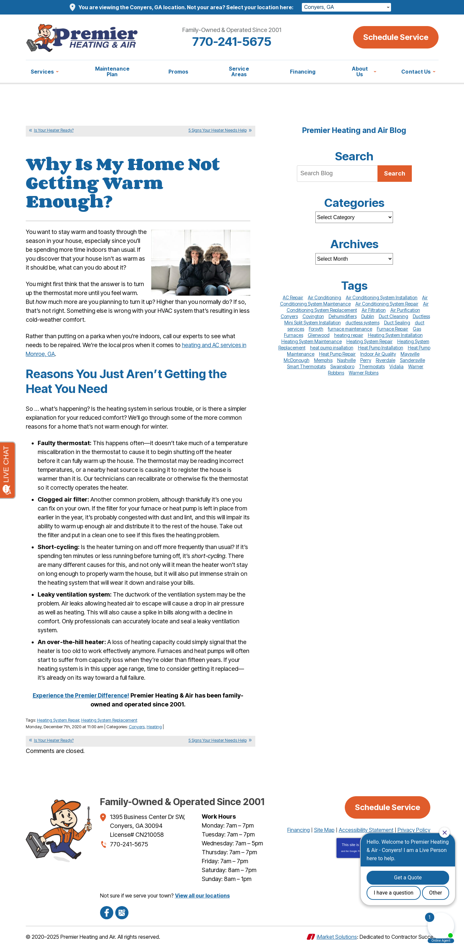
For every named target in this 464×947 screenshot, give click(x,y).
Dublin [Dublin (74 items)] (367, 316)
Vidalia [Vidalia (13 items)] (396, 366)
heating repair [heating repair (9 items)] (348, 335)
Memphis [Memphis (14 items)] (323, 360)
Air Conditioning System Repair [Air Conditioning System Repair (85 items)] (386, 304)
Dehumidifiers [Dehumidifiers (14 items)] (343, 316)
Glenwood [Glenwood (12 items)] (319, 335)
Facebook (106, 912)
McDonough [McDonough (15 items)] (296, 360)
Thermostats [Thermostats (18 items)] (372, 366)
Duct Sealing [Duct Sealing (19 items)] (397, 322)
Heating (154, 726)
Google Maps (121, 912)
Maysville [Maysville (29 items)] (410, 354)
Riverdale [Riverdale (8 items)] (385, 360)
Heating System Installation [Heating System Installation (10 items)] (395, 335)
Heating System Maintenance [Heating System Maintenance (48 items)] (311, 341)
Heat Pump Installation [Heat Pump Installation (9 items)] (380, 347)
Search (394, 173)
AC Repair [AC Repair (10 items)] (293, 297)
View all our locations (202, 895)
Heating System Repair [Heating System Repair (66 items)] (369, 341)
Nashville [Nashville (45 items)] (346, 360)
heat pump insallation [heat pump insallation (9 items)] (331, 347)
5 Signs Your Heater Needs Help (218, 130)
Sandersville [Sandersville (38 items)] (412, 360)
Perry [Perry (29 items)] (365, 360)
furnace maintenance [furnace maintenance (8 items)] (350, 329)
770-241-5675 (231, 41)
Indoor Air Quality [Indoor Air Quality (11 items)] (378, 354)
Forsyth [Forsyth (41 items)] (316, 329)
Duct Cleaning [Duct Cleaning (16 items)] (393, 316)
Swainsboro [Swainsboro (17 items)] (342, 366)
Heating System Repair (58, 720)
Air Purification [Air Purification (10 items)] (405, 310)
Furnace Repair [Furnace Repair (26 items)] (392, 329)
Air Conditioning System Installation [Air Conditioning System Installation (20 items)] (381, 297)
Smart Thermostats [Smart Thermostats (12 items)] (306, 366)
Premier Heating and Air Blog (354, 130)
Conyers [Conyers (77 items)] (289, 316)
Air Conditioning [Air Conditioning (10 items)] (324, 297)
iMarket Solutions (337, 936)
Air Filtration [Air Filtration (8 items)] (374, 310)
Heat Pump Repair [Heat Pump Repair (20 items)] (337, 354)
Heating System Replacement (109, 720)
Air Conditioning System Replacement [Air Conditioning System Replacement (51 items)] (358, 307)
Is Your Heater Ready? (54, 130)
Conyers (137, 726)
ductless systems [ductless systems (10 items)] (362, 322)
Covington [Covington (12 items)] (313, 316)
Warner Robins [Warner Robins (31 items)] (363, 373)
